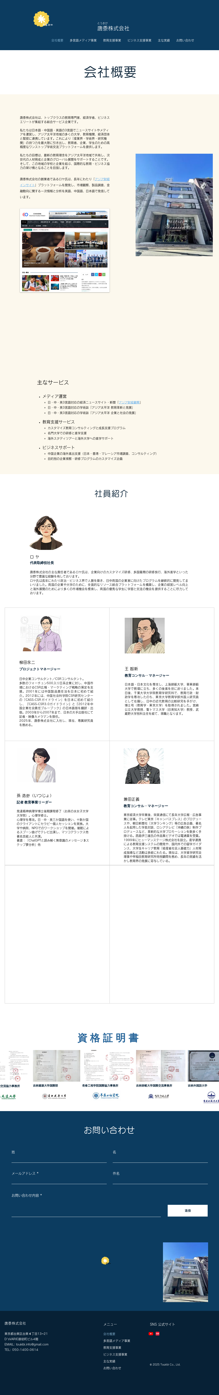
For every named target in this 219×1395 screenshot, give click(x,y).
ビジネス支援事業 (115, 1354)
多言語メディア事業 (116, 1340)
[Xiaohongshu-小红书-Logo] (157, 1333)
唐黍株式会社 (113, 28)
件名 (116, 1173)
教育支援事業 (112, 1347)
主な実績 (109, 1361)
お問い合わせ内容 (25, 1195)
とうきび (102, 23)
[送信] (188, 1211)
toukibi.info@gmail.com (32, 1344)
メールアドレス (24, 1173)
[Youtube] (151, 1333)
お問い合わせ (112, 1368)
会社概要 (109, 1333)
